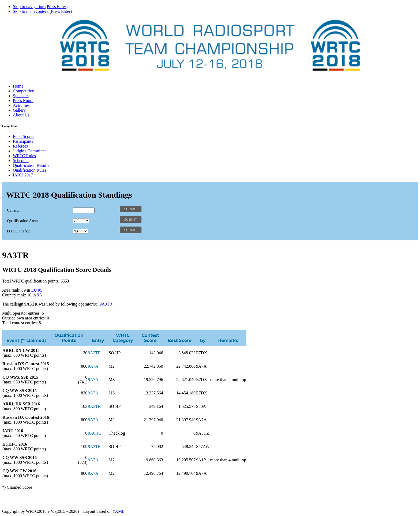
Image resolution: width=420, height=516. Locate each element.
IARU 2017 (23, 175)
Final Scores (23, 136)
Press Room (23, 100)
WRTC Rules (24, 155)
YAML (118, 511)
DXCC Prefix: (18, 231)
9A (39, 295)
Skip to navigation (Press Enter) (40, 6)
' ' (81, 220)
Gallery (19, 110)
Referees (20, 146)
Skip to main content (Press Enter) (42, 11)
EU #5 (36, 290)
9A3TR (105, 304)
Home (18, 86)
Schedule (21, 160)
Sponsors (21, 95)
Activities (21, 105)
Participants (23, 141)
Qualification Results (31, 165)
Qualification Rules (29, 170)
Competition (23, 91)
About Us (21, 115)
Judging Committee (30, 151)
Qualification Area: (22, 221)
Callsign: (14, 210)
